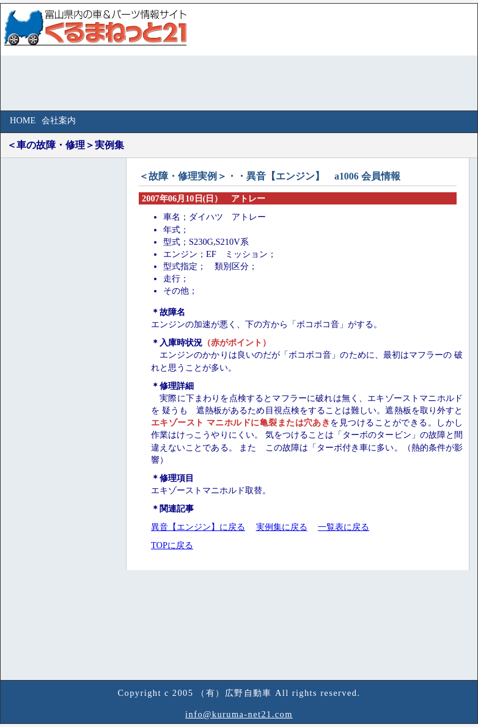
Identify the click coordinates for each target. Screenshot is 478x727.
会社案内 (59, 120)
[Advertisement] (52, 350)
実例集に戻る (281, 527)
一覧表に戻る (343, 527)
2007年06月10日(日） (182, 198)
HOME (22, 120)
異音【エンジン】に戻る (198, 527)
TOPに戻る (172, 545)
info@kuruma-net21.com (239, 714)
